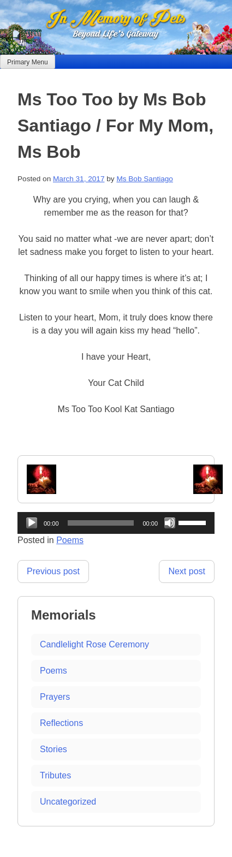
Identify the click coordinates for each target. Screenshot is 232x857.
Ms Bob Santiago (144, 179)
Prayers (55, 696)
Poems (70, 540)
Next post (186, 571)
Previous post (53, 571)
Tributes (55, 775)
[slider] (101, 523)
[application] (116, 523)
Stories (53, 749)
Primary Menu (27, 62)
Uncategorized (68, 801)
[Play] (31, 522)
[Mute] (169, 522)
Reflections (61, 723)
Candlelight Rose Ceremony (94, 644)
